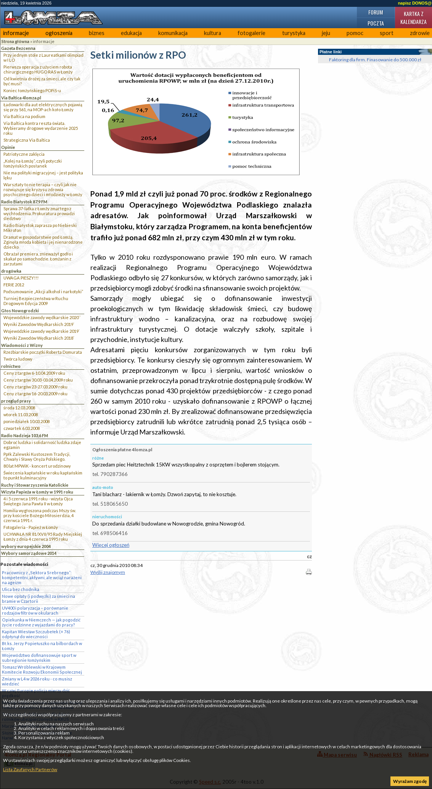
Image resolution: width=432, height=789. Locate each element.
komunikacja (173, 33)
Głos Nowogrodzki (20, 310)
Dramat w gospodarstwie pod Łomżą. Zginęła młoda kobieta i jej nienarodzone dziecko (43, 242)
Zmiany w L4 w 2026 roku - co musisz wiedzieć (37, 681)
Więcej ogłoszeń (110, 545)
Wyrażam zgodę (410, 781)
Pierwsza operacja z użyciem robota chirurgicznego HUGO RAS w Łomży (38, 69)
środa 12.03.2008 (19, 407)
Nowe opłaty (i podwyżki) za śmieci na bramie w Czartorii (38, 599)
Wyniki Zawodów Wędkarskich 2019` (38, 324)
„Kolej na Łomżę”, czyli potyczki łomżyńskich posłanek (32, 163)
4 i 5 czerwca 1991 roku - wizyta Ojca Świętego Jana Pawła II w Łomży (38, 501)
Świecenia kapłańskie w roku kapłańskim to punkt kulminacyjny (42, 475)
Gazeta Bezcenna (18, 48)
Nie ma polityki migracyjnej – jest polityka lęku (43, 175)
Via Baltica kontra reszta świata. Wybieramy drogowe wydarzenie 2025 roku (40, 128)
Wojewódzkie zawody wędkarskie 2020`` (42, 317)
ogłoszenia (58, 33)
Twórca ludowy (17, 358)
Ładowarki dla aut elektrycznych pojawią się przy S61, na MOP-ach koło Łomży (42, 107)
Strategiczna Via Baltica (26, 139)
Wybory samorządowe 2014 (28, 553)
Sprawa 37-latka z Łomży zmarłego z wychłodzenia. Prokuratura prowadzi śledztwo (39, 213)
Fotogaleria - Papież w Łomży (30, 527)
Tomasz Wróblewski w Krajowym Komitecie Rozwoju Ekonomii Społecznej (42, 669)
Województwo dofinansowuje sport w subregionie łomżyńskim (39, 658)
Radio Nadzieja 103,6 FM (24, 435)
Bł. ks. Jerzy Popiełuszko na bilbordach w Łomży (42, 646)
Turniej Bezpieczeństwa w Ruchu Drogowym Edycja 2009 (35, 301)
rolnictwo (11, 366)
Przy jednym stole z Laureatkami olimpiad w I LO (43, 57)
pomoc (355, 33)
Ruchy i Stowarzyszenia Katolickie (34, 484)
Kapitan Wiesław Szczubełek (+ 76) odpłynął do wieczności (36, 634)
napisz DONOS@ (415, 3)
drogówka (11, 270)
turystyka (293, 33)
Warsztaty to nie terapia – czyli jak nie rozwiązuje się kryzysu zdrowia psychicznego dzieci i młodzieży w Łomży (42, 189)
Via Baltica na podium (24, 116)
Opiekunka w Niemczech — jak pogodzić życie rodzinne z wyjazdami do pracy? (41, 622)
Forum (375, 12)
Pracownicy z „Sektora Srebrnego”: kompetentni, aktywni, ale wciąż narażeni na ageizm (42, 577)
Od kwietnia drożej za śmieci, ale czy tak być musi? (41, 81)
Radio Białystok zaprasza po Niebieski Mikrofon (40, 228)
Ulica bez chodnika (20, 589)
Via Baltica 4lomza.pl (21, 97)
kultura (212, 33)
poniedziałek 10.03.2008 (26, 421)
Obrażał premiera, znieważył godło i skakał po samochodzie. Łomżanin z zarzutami (38, 258)
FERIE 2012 (13, 284)
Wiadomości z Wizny (22, 345)
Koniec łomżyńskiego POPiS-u (32, 90)
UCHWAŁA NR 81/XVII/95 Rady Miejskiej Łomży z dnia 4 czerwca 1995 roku (42, 536)
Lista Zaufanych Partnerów (30, 769)
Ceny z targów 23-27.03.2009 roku (35, 386)
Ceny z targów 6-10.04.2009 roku (34, 373)
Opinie (8, 147)
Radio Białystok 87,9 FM (24, 201)
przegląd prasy (16, 400)
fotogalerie (251, 33)
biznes (96, 33)
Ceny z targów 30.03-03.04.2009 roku (38, 379)
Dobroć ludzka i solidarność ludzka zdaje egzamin (42, 445)
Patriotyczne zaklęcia (24, 154)
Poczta (376, 23)
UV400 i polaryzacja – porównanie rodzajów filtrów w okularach (35, 610)
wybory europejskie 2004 (26, 546)
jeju (326, 33)
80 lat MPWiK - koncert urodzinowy (37, 465)
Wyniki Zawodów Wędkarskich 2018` (38, 337)
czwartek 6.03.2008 (21, 428)
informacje (16, 33)
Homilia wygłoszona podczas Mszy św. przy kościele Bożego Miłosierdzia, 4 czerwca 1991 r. (39, 515)
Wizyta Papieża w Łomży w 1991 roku (37, 491)
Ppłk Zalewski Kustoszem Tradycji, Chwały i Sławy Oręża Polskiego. (36, 457)
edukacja (131, 33)
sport (386, 33)
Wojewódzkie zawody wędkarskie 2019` (41, 331)
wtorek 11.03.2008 (20, 414)
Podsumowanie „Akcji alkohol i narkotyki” (43, 291)
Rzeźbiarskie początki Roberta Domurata (42, 352)
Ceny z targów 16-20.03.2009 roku (35, 393)
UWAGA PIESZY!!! (21, 277)
